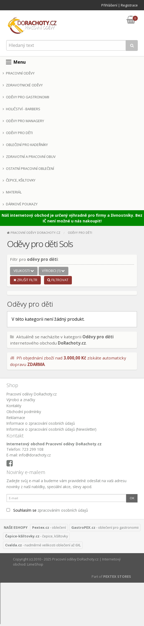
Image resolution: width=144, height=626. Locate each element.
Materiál (12, 192)
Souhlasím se (47, 510)
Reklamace (15, 417)
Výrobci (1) (53, 270)
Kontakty (13, 405)
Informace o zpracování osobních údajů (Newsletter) (51, 429)
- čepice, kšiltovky (36, 536)
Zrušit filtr (25, 279)
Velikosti (24, 270)
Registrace (129, 5)
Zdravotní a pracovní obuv (29, 156)
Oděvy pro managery (23, 120)
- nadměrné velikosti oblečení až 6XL (43, 545)
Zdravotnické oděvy (23, 85)
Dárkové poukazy (20, 204)
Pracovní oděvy (19, 73)
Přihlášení (109, 5)
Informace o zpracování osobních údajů (40, 423)
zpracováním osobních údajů (63, 510)
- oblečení (49, 527)
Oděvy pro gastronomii (26, 97)
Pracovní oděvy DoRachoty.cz (31, 394)
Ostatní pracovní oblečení (28, 168)
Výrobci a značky (20, 399)
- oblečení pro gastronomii (105, 527)
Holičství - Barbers (21, 108)
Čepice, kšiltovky (19, 180)
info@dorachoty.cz (35, 455)
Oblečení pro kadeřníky (25, 144)
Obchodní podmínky (23, 411)
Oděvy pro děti (18, 132)
